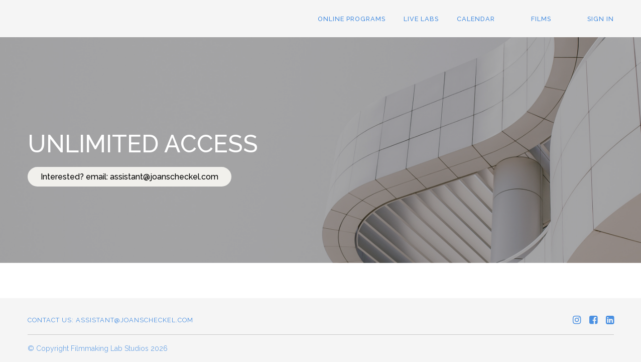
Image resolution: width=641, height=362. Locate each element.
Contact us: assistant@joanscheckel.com (110, 320)
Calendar (476, 19)
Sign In (600, 19)
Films (541, 19)
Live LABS (421, 19)
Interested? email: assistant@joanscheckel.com (129, 177)
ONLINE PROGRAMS (352, 19)
